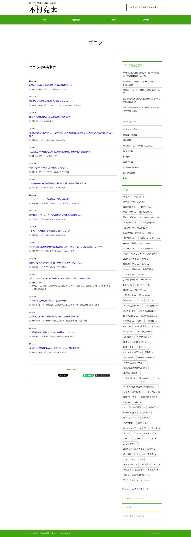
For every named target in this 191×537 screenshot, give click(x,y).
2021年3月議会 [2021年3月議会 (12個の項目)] (131, 306)
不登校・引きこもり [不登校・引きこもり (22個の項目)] (133, 254)
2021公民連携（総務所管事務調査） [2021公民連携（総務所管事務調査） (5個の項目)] (140, 387)
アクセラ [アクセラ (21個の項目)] (152, 254)
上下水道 (43, 286)
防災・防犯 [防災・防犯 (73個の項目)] (129, 212)
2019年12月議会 (49, 267)
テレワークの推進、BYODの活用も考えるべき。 (51, 231)
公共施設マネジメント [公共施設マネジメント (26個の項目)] (148, 238)
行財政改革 (42, 289)
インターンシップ (131, 167)
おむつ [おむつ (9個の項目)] (156, 326)
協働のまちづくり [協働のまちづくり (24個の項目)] (141, 243)
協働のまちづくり (92, 286)
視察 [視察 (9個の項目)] (140, 321)
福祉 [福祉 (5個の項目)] (126, 392)
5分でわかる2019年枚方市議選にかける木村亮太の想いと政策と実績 (59, 278)
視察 (125, 178)
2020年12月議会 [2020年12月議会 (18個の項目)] (131, 269)
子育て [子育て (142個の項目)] (139, 197)
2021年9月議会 (49, 188)
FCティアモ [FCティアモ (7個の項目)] (129, 347)
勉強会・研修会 (130, 135)
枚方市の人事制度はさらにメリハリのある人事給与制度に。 (56, 348)
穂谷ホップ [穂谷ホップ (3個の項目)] (150, 433)
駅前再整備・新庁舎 (92, 305)
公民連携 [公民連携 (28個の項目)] (128, 238)
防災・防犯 (80, 305)
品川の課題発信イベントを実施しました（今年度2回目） (141, 109)
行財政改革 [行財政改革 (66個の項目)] (145, 212)
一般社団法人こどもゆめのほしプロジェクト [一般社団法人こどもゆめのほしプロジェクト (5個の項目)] (142, 380)
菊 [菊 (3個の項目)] (146, 428)
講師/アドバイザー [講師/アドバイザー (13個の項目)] (133, 300)
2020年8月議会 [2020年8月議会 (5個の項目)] (130, 397)
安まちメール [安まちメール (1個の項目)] (130, 464)
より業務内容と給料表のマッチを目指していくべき (52, 332)
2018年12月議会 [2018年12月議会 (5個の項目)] (152, 392)
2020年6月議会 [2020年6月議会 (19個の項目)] (131, 264)
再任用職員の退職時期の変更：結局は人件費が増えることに (56, 263)
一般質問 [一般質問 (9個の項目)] (151, 321)
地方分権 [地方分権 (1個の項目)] (139, 470)
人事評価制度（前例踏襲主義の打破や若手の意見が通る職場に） (58, 183)
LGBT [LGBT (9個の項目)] (127, 326)
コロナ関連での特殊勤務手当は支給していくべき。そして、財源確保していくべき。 (67, 247)
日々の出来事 (37, 89)
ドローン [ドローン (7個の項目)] (144, 347)
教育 (108, 286)
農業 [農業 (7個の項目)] (126, 342)
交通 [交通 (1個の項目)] (126, 475)
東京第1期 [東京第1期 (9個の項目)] (128, 332)
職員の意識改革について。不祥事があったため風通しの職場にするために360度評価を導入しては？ (71, 134)
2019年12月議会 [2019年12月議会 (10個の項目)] (147, 311)
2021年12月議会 (52, 172)
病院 (72, 251)
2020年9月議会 (49, 219)
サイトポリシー (155, 533)
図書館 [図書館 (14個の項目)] (127, 290)
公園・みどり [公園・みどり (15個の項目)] (142, 285)
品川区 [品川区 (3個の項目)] (138, 438)
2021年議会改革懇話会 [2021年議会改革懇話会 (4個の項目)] (134, 407)
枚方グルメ (128, 157)
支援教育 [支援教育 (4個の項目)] (153, 407)
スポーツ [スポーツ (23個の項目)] (128, 248)
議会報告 (76, 20)
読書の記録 (128, 162)
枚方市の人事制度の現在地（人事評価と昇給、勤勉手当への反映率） (60, 152)
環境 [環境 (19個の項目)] (145, 259)
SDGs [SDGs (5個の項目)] (126, 402)
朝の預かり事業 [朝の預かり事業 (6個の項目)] (131, 373)
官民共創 (77, 105)
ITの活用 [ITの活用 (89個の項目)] (146, 207)
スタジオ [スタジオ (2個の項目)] (151, 438)
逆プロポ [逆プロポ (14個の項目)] (144, 295)
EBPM (59, 203)
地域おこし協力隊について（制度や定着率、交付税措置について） (141, 74)
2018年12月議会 (51, 321)
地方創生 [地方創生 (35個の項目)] (142, 228)
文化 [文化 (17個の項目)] (140, 274)
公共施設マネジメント (67, 286)
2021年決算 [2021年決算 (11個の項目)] (129, 311)
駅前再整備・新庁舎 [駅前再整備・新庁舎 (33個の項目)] (133, 233)
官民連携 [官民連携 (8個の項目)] (128, 337)
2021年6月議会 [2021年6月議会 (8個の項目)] (145, 332)
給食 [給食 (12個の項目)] (149, 300)
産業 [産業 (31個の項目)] (150, 233)
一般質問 (60, 336)
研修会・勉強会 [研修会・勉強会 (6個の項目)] (146, 357)
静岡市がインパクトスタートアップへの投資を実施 (141, 83)
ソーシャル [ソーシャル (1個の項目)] (142, 480)
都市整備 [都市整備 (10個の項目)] (128, 321)
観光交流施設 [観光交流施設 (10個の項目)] (130, 316)
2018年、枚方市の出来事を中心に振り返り (48, 301)
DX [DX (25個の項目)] (126, 243)
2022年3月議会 (49, 140)
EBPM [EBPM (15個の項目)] (127, 285)
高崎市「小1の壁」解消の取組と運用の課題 (141, 91)
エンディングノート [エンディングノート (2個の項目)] (133, 459)
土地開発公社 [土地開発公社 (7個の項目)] (139, 342)
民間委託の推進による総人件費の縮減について (50, 117)
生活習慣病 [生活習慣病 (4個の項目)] (129, 423)
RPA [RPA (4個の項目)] (145, 418)
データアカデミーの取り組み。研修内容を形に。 (51, 199)
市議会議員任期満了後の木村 (146, 7)
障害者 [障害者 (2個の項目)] (151, 454)
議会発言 (35, 121)
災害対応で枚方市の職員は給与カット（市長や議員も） (54, 316)
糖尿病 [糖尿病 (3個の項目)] (155, 428)
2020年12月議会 (49, 203)
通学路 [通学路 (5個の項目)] (136, 392)
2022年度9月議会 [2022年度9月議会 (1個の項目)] (141, 475)
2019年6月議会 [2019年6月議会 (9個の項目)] (141, 326)
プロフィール (111, 20)
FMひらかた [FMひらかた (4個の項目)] (129, 413)
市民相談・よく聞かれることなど (138, 146)
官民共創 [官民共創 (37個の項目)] (128, 228)
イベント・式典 (130, 129)
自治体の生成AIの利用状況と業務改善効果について (52, 85)
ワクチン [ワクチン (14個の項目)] (140, 290)
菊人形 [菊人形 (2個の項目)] (140, 454)
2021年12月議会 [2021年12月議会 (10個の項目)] (149, 316)
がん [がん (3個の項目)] (126, 433)
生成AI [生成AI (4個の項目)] (137, 402)
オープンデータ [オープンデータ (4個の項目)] (131, 418)
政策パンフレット (135, 498)
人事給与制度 (55, 89)
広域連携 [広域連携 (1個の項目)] (152, 470)
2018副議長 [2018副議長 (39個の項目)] (129, 223)
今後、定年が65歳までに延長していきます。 (49, 168)
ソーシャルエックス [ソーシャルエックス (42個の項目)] (149, 217)
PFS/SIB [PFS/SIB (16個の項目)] (146, 280)
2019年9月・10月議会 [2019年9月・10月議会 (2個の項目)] (133, 449)
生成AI (64, 89)
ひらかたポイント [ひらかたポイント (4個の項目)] (132, 428)
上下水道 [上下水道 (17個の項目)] (128, 274)
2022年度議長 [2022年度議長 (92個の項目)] (130, 207)
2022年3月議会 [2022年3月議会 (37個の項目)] (147, 223)
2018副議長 (49, 305)
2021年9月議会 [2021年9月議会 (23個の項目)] (145, 248)
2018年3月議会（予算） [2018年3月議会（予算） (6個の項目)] (134, 363)
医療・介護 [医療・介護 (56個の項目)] (129, 217)
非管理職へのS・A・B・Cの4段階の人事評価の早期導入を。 (56, 215)
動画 (129, 507)
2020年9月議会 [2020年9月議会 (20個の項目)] (131, 259)
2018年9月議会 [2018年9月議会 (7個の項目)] (144, 337)
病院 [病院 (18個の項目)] (145, 264)
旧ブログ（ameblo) (135, 516)
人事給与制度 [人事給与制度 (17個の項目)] (130, 280)
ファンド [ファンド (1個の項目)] (128, 480)
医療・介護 (80, 286)
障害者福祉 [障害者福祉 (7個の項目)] (129, 357)
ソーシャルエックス (54, 105)
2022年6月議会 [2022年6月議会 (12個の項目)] (150, 306)
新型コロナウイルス (62, 251)
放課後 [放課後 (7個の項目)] (148, 352)
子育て (102, 286)
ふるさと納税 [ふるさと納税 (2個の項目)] (130, 444)
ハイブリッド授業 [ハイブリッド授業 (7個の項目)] (132, 352)
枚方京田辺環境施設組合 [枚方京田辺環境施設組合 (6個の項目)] (135, 368)
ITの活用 (65, 203)
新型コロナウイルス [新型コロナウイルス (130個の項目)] (134, 202)
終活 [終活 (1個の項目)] (156, 464)
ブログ (146, 20)
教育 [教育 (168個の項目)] (127, 197)
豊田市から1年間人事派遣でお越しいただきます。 (51, 101)
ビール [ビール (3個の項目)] (127, 438)
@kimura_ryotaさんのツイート (135, 489)
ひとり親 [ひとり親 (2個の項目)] (128, 454)
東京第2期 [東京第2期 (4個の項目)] (145, 413)
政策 (44, 20)
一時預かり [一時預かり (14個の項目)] (129, 295)
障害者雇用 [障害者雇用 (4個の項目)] (144, 423)
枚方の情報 (36, 305)
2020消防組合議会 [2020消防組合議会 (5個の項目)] (150, 397)
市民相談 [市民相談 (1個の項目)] (145, 464)
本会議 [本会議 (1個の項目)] (127, 470)
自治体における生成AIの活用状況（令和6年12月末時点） (141, 100)
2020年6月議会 (49, 235)
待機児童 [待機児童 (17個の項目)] (148, 269)
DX (48, 89)
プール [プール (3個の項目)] (136, 433)
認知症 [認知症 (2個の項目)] (151, 449)
